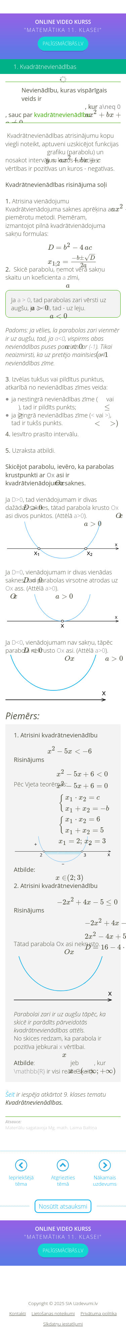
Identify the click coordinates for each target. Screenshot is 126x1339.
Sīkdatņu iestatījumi (63, 1324)
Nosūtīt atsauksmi (63, 1206)
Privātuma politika (99, 1313)
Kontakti (17, 1313)
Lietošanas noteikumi (53, 1313)
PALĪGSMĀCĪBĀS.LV (63, 43)
